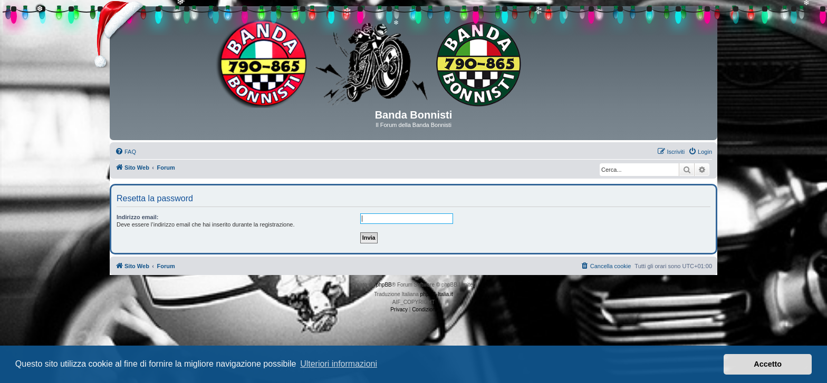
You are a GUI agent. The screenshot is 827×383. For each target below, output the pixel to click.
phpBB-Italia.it (436, 294)
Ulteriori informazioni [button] (338, 363)
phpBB (384, 285)
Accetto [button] (768, 364)
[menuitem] (125, 151)
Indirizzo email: (137, 217)
